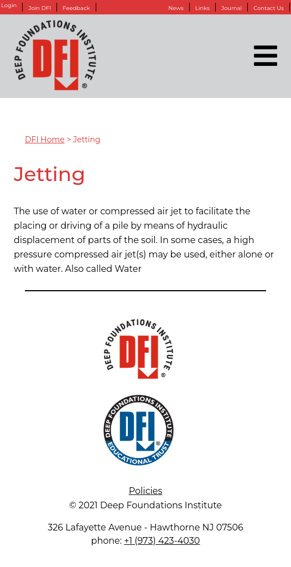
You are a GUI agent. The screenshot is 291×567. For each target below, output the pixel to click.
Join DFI (39, 8)
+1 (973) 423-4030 (162, 540)
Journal (231, 8)
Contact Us (268, 8)
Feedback (76, 8)
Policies (146, 491)
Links (202, 8)
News (176, 8)
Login (9, 5)
